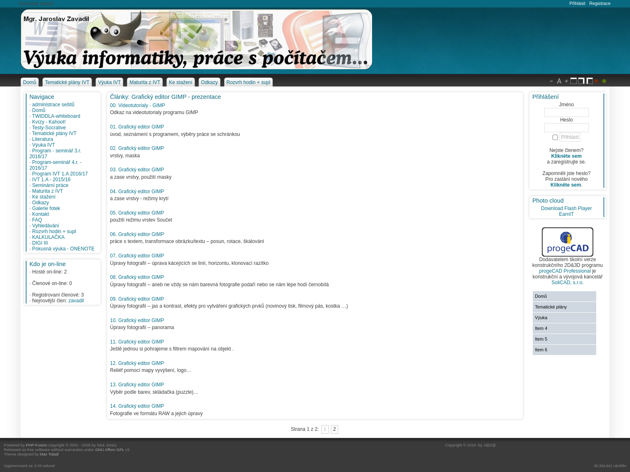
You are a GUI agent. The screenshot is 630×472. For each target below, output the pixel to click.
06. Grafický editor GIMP (137, 234)
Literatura (42, 139)
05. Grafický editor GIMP (137, 213)
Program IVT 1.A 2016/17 (60, 174)
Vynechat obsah (36, 4)
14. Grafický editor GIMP (137, 406)
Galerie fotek (46, 208)
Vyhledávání (45, 226)
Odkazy (40, 203)
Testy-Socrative (49, 128)
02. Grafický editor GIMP (137, 148)
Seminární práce (50, 185)
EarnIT (566, 214)
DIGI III (40, 243)
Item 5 (541, 338)
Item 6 (541, 349)
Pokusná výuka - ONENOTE (63, 249)
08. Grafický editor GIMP (137, 277)
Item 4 (541, 328)
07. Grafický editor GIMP (137, 256)
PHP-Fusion (36, 445)
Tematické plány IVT (54, 133)
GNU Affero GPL (109, 449)
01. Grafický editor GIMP (137, 127)
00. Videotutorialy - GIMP (137, 105)
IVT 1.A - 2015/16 (51, 179)
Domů (38, 110)
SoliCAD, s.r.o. (567, 282)
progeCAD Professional (564, 271)
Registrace (600, 3)
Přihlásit (577, 3)
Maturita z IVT (47, 191)
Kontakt (40, 214)
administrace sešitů (53, 104)
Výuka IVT (43, 145)
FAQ (37, 220)
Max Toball (49, 454)
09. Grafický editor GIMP (137, 299)
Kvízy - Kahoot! (49, 122)
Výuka (541, 317)
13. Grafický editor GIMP (137, 385)
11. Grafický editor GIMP (137, 342)
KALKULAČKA (48, 237)
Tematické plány (551, 306)
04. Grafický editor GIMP (137, 191)
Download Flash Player (566, 208)
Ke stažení (44, 197)
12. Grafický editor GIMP (137, 363)
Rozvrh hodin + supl (54, 231)
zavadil (76, 301)
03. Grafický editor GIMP (137, 170)
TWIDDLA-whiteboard (56, 116)
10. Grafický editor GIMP (137, 320)
